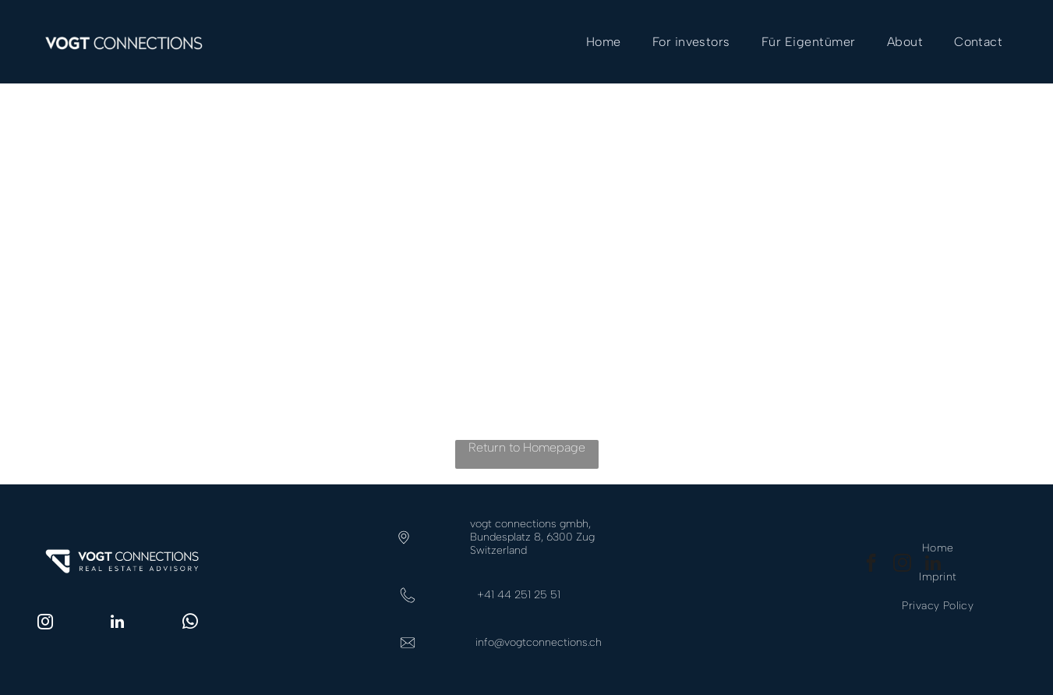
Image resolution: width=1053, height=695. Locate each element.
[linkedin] (117, 623)
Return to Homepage (526, 447)
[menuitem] (604, 41)
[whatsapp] (190, 623)
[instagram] (45, 623)
